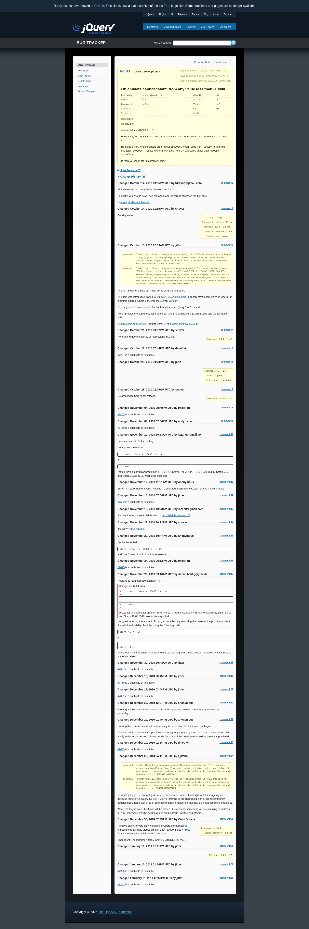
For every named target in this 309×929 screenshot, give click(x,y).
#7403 (121, 414)
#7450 (121, 427)
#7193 (125, 71)
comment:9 (227, 421)
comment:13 (226, 508)
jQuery (150, 14)
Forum (195, 14)
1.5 (217, 100)
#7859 (121, 749)
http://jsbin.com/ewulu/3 (132, 323)
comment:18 (226, 662)
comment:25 (226, 819)
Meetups (182, 14)
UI (172, 14)
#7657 (121, 669)
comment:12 (226, 495)
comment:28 (226, 877)
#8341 (121, 884)
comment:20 (226, 689)
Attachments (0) (130, 170)
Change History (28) (133, 176)
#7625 (121, 567)
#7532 (121, 502)
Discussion (226, 26)
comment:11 (226, 481)
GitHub (99, 5)
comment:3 (227, 245)
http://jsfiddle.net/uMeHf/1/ (133, 202)
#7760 (121, 682)
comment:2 (227, 208)
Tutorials (191, 26)
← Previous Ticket (201, 62)
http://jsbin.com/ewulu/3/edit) (181, 323)
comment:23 (226, 742)
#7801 (121, 696)
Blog (206, 14)
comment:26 (226, 846)
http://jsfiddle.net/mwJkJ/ (174, 515)
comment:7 (227, 389)
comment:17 (226, 574)
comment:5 (227, 348)
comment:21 (226, 702)
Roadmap (83, 86)
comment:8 (227, 407)
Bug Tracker (208, 26)
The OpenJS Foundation (115, 912)
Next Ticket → (223, 62)
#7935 (121, 871)
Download (152, 26)
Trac (167, 5)
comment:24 (226, 755)
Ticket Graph (84, 81)
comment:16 (226, 560)
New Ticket (83, 70)
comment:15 (226, 535)
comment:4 (227, 329)
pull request (136, 528)
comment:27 (226, 864)
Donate (228, 14)
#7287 (121, 354)
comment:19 (226, 676)
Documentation (172, 26)
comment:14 (226, 522)
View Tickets (84, 76)
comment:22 (226, 719)
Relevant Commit (174, 296)
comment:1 (227, 182)
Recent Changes (86, 91)
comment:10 (226, 434)
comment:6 (227, 361)
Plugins (162, 14)
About (216, 14)
